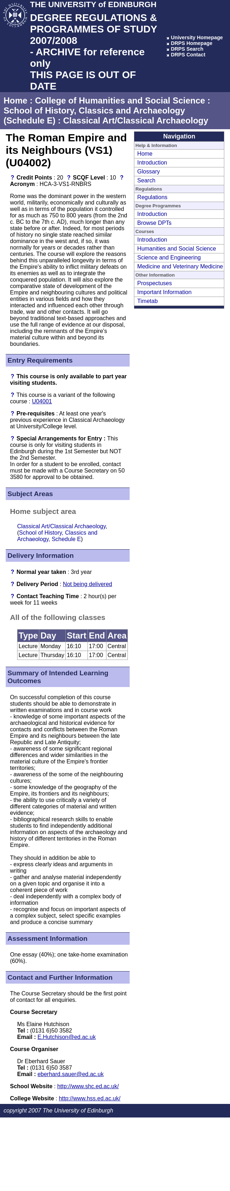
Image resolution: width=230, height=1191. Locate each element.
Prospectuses (154, 283)
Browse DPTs (154, 223)
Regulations (152, 197)
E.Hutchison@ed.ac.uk (67, 1037)
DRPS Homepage (191, 43)
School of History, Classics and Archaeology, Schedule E (57, 536)
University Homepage (197, 37)
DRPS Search (187, 49)
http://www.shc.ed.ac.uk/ (88, 1086)
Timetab (147, 301)
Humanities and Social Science (176, 249)
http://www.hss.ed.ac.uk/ (90, 1098)
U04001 (42, 401)
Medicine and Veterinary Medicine (180, 266)
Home (16, 100)
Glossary (148, 171)
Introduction (152, 163)
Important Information (164, 292)
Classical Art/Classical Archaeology (135, 120)
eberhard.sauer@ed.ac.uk (71, 1074)
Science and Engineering (169, 257)
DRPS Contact (188, 54)
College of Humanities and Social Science (120, 100)
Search (146, 180)
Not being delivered (87, 584)
